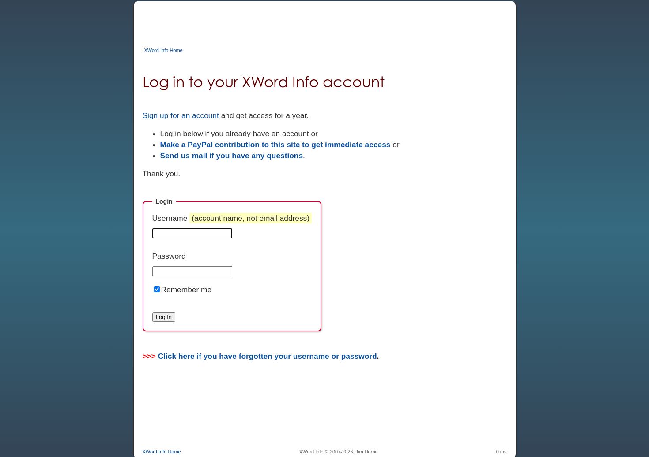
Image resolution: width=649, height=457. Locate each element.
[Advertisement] (303, 21)
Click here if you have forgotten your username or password (267, 356)
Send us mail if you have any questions (231, 155)
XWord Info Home (163, 50)
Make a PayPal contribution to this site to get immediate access (275, 144)
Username (232, 218)
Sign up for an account (181, 115)
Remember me (186, 289)
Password (169, 256)
